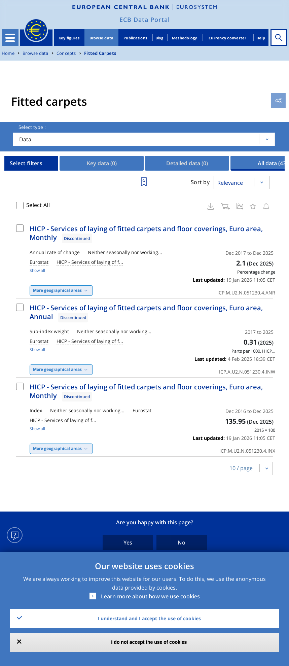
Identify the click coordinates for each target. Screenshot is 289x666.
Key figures (69, 37)
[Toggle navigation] (10, 37)
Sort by (200, 182)
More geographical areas (57, 290)
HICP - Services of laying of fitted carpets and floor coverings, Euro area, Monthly (146, 233)
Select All (38, 205)
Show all (37, 270)
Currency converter (228, 37)
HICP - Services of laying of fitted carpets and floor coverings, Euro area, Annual (146, 312)
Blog (159, 37)
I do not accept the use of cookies (149, 642)
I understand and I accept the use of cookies (149, 618)
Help (260, 37)
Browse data (101, 37)
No (181, 542)
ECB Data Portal (144, 19)
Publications (135, 37)
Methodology (184, 37)
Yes (127, 542)
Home (8, 53)
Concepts (66, 53)
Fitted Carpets (100, 53)
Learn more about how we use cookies (150, 596)
